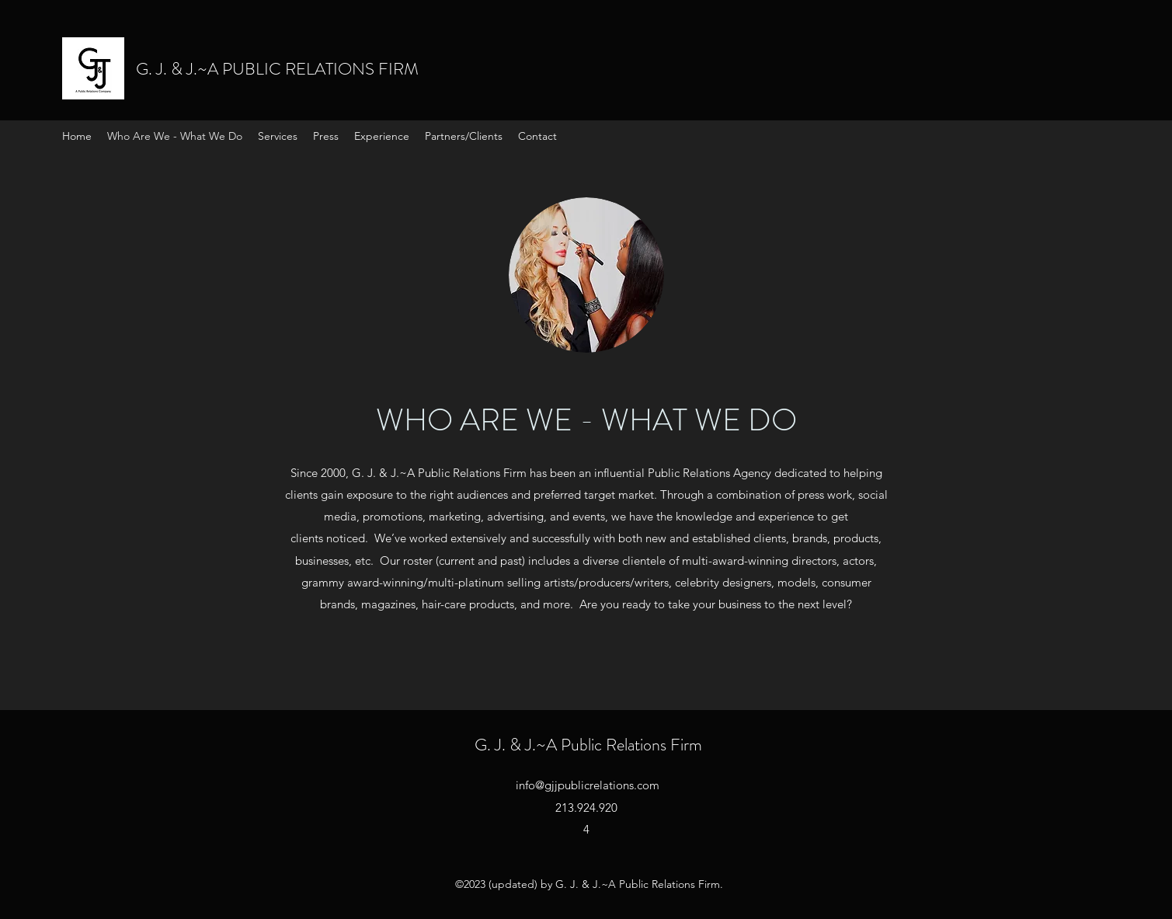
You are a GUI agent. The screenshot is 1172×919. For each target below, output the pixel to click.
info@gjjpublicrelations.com (587, 785)
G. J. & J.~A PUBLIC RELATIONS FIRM (277, 69)
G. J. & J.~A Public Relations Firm (588, 745)
